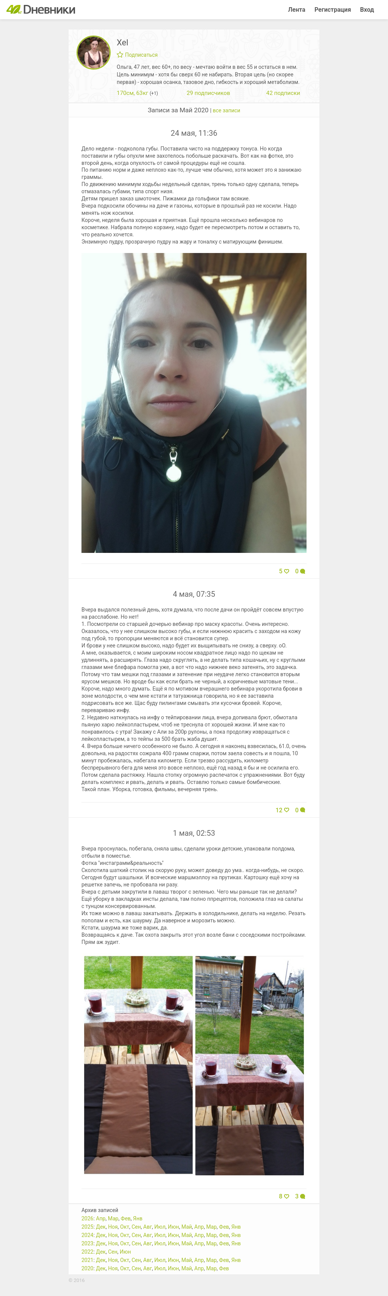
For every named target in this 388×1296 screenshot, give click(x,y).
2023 (87, 1243)
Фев (126, 1218)
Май (186, 1227)
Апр (100, 1218)
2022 (87, 1252)
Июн (173, 1227)
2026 (87, 1218)
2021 (87, 1260)
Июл (159, 1227)
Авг (147, 1227)
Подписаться (137, 55)
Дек (101, 1227)
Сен (136, 1227)
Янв (137, 1218)
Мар (113, 1218)
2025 (87, 1227)
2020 (87, 1268)
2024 (87, 1235)
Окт (124, 1227)
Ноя (113, 1227)
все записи (226, 110)
